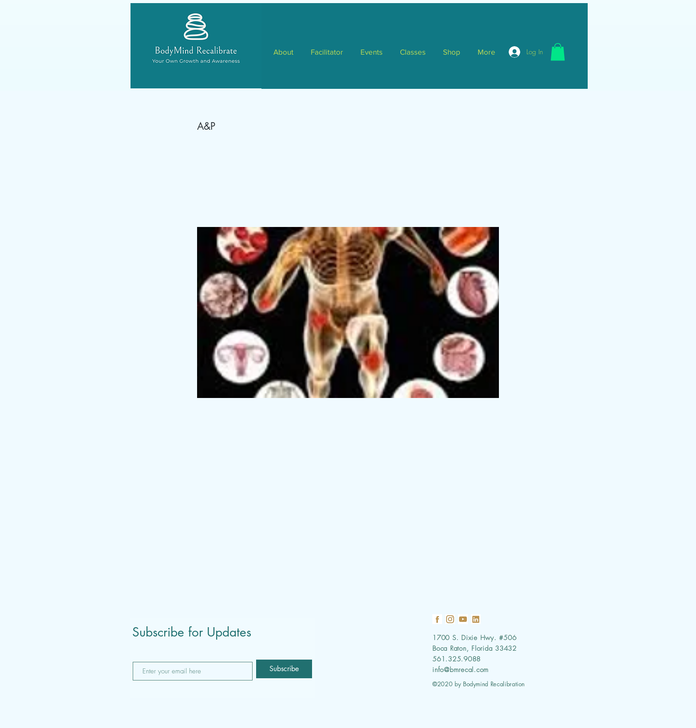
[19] (437, 619)
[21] (476, 619)
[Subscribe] (284, 669)
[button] (557, 51)
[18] (450, 619)
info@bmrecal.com (460, 669)
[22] (463, 619)
